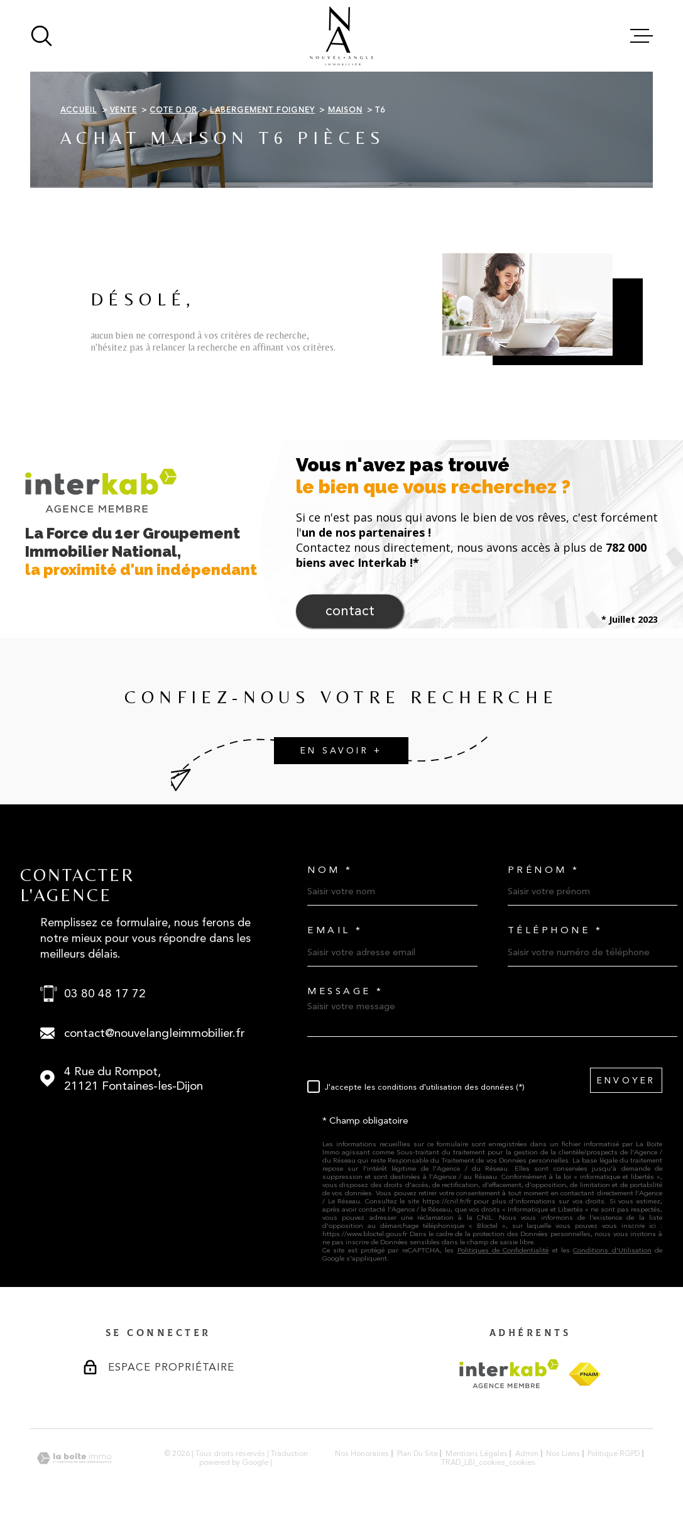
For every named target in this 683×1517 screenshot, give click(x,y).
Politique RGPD (613, 1453)
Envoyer (626, 1080)
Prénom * (544, 870)
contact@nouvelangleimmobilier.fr (154, 1033)
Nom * (330, 870)
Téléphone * (555, 930)
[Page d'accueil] (341, 35)
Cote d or (173, 110)
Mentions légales (476, 1453)
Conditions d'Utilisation (612, 1250)
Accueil (78, 110)
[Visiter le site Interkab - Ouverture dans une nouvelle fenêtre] (509, 1373)
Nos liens (563, 1453)
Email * (335, 930)
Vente (123, 110)
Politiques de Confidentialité (503, 1250)
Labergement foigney (262, 110)
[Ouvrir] (41, 36)
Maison (345, 110)
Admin (526, 1453)
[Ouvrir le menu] (641, 36)
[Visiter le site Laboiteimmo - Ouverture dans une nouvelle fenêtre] (74, 1458)
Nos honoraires (362, 1453)
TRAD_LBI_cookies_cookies (488, 1462)
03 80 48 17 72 (105, 993)
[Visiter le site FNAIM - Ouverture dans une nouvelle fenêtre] (585, 1374)
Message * (345, 991)
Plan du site (417, 1453)
